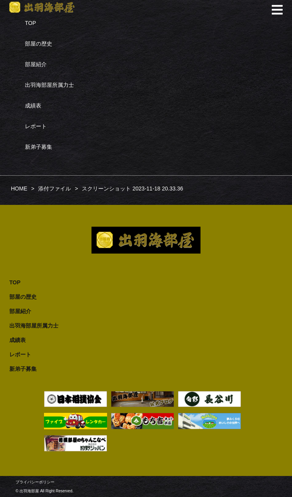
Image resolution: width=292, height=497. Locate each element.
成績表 (33, 105)
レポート (36, 126)
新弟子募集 (38, 147)
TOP (30, 23)
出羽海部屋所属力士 (49, 85)
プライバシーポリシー (35, 482)
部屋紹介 (36, 64)
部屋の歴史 (38, 44)
